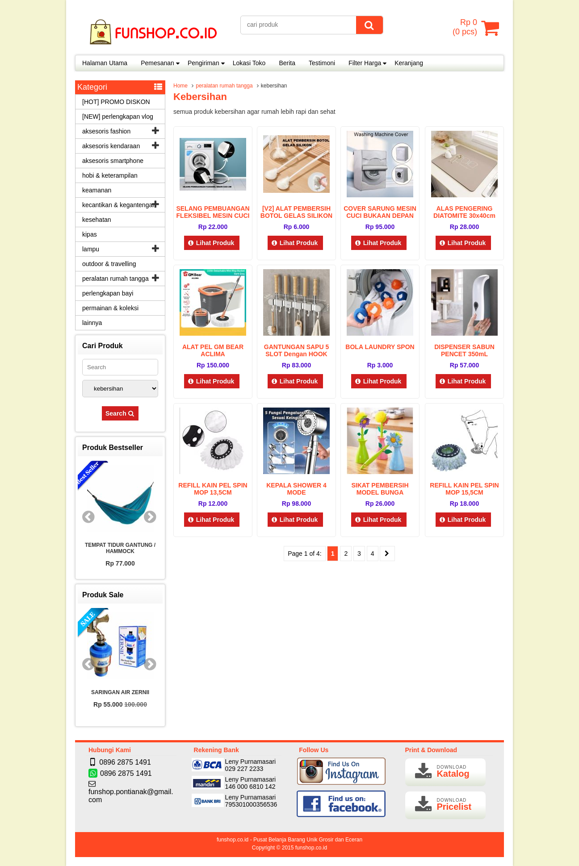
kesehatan (96, 219)
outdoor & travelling (109, 263)
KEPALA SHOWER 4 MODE (296, 489)
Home (180, 86)
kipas (89, 234)
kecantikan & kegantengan (119, 204)
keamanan (96, 190)
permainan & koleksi (110, 308)
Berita (287, 63)
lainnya (92, 322)
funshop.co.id (311, 848)
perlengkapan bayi (107, 293)
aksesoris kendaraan (111, 146)
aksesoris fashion (106, 131)
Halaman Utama (104, 63)
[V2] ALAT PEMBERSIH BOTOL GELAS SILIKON (296, 212)
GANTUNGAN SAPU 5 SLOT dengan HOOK (296, 350)
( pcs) (466, 27)
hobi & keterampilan (110, 175)
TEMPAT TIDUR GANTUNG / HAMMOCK (120, 548)
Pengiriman (203, 63)
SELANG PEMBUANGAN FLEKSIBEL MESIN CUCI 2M (212, 215)
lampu (90, 249)
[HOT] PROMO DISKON (116, 101)
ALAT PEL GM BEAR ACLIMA (212, 350)
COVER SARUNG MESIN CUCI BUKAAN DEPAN (380, 212)
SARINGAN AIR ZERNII (120, 692)
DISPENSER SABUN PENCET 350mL (464, 350)
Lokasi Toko (249, 63)
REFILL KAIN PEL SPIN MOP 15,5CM (464, 489)
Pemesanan (157, 63)
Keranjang (408, 63)
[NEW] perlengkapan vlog (117, 116)
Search (120, 413)
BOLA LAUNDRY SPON (379, 346)
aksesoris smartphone (112, 160)
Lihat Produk (212, 242)
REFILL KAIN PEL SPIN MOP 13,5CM (212, 489)
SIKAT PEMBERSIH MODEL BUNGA (379, 489)
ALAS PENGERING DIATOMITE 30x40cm (464, 212)
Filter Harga (364, 63)
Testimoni (322, 63)
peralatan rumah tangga (224, 86)
